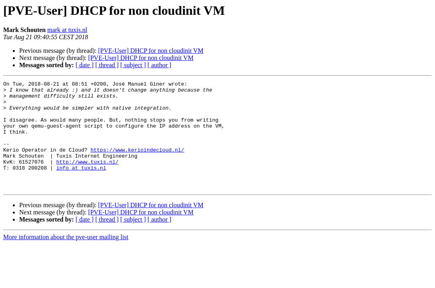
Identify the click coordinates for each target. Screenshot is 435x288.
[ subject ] (133, 65)
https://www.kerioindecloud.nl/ (137, 164)
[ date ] (85, 65)
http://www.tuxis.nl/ (87, 178)
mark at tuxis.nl (67, 29)
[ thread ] (107, 65)
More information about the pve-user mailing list (65, 258)
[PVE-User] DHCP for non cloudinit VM (151, 50)
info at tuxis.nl (81, 185)
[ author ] (160, 65)
